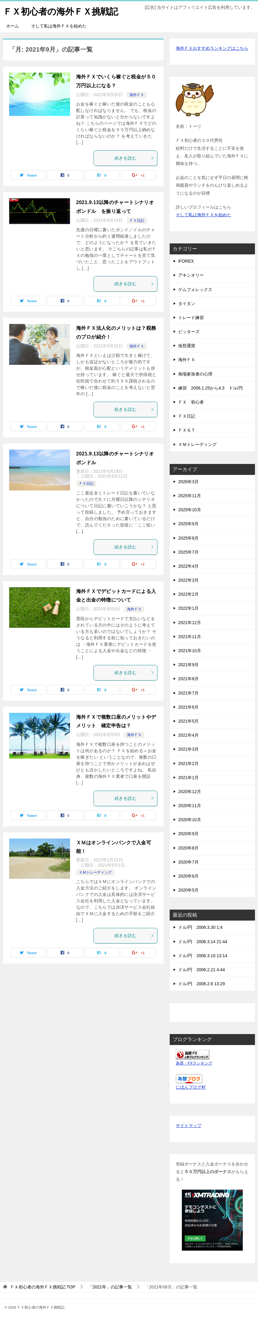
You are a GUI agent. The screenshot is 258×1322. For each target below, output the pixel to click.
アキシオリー (191, 275)
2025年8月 (188, 537)
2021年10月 (189, 650)
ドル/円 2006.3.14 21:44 (202, 941)
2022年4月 (188, 566)
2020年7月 (188, 862)
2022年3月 (188, 580)
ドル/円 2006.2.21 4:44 (201, 969)
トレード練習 (191, 317)
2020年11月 (189, 805)
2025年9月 (188, 523)
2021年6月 (188, 707)
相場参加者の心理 (195, 374)
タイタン (186, 303)
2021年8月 (188, 678)
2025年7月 (188, 552)
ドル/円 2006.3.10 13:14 (202, 955)
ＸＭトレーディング (95, 872)
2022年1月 (188, 608)
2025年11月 (189, 495)
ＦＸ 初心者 (191, 402)
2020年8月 (188, 848)
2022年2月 (188, 594)
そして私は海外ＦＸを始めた (59, 25)
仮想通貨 (186, 345)
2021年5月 (188, 721)
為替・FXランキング (194, 1063)
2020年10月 (189, 819)
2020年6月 (188, 876)
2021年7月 (188, 693)
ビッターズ (189, 331)
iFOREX (186, 261)
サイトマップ (188, 1125)
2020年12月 (189, 791)
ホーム (12, 25)
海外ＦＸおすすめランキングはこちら (212, 48)
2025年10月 (189, 509)
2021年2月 (188, 763)
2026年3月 (188, 481)
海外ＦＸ (136, 95)
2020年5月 (188, 890)
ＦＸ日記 (136, 220)
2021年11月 (189, 636)
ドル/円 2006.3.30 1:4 (200, 927)
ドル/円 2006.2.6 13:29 (201, 983)
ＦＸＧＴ (186, 430)
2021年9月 (188, 664)
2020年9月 (188, 833)
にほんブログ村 (191, 1086)
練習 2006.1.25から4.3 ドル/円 (210, 388)
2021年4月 (188, 735)
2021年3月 (188, 749)
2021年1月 (188, 777)
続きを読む (134, 158)
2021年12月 (189, 622)
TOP (42, 1286)
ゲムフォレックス (195, 289)
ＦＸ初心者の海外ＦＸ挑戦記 (62, 10)
